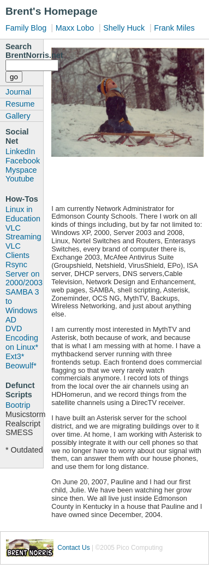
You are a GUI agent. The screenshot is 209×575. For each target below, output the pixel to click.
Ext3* (14, 356)
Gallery (18, 116)
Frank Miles (174, 28)
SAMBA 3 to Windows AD (22, 306)
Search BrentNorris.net (24, 51)
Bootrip (18, 405)
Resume (20, 103)
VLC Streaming (23, 233)
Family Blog (27, 28)
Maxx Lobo (75, 28)
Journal (18, 91)
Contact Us (73, 547)
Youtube (19, 178)
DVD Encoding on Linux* (21, 337)
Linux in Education (22, 214)
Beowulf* (21, 365)
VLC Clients (17, 251)
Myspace (21, 170)
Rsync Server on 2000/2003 (24, 274)
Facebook (22, 160)
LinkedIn (20, 151)
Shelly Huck (124, 28)
